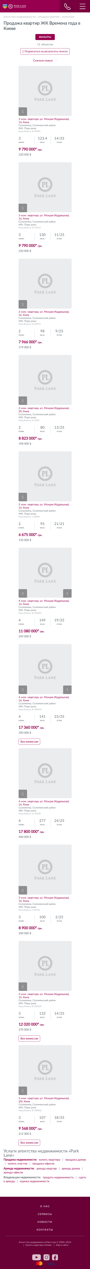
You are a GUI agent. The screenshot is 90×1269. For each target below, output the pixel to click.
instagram (46, 1257)
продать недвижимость (58, 1177)
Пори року (30, 128)
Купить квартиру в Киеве (39, 1245)
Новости (44, 1222)
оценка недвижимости (34, 1181)
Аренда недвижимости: (19, 1168)
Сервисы (45, 1214)
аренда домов (71, 1168)
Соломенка (25, 125)
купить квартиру (49, 1159)
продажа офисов (43, 1163)
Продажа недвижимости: (20, 1159)
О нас (45, 1206)
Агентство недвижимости (20, 17)
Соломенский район (44, 125)
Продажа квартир (48, 17)
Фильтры (45, 37)
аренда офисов (13, 1172)
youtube (36, 1257)
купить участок (17, 1163)
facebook (55, 1257)
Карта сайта (62, 1245)
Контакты (45, 1230)
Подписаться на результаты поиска (46, 51)
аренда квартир (46, 1168)
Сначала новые (43, 60)
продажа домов (75, 1159)
